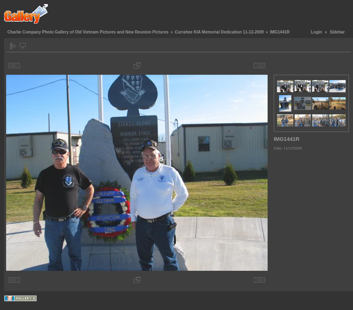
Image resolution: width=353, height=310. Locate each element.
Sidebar (337, 32)
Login (316, 32)
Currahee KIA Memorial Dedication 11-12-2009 (219, 32)
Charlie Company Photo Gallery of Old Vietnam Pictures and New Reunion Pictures (87, 32)
